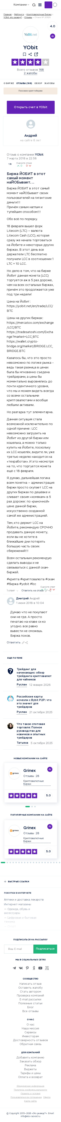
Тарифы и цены (30, 1073)
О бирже (9, 83)
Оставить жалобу (30, 988)
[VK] (21, 968)
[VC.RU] (47, 968)
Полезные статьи (30, 1003)
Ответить (13, 642)
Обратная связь (30, 1044)
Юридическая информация (30, 1086)
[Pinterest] (27, 968)
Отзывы (28, 776)
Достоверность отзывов (30, 1040)
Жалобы (49, 83)
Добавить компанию (30, 1057)
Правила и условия (31, 1094)
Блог (30, 1007)
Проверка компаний (30, 995)
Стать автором (30, 992)
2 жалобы (30, 73)
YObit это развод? (13, 18)
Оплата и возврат (30, 1077)
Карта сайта (30, 1101)
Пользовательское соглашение (26, 1098)
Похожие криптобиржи (31, 91)
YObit (39, 154)
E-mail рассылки (30, 999)
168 (41, 70)
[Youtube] (40, 968)
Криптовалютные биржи (39, 15)
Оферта (46, 1098)
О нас (30, 1024)
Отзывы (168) (24, 83)
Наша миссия (30, 1028)
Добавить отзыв (48, 4)
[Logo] (30, 34)
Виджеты (30, 1069)
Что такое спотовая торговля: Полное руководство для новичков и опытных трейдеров (31, 731)
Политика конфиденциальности (30, 1090)
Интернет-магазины (17, 904)
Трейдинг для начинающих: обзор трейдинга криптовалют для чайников (34, 674)
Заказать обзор (30, 1061)
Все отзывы (30, 1011)
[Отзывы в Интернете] (7, 4)
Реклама (30, 1065)
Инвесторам (30, 1036)
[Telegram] (14, 968)
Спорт (11, 926)
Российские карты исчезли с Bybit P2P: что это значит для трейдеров (34, 702)
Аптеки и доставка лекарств (24, 900)
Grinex (29, 771)
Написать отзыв (30, 984)
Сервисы (30, 1032)
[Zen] (34, 968)
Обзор (38, 83)
